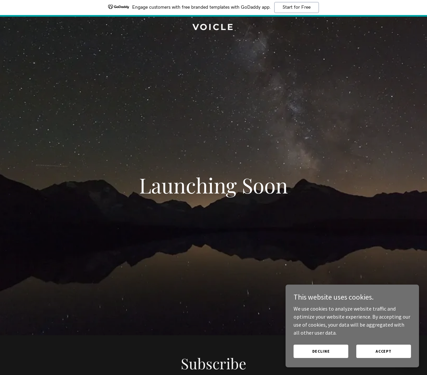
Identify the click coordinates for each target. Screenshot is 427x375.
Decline (321, 351)
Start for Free (297, 7)
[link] (214, 28)
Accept (384, 351)
